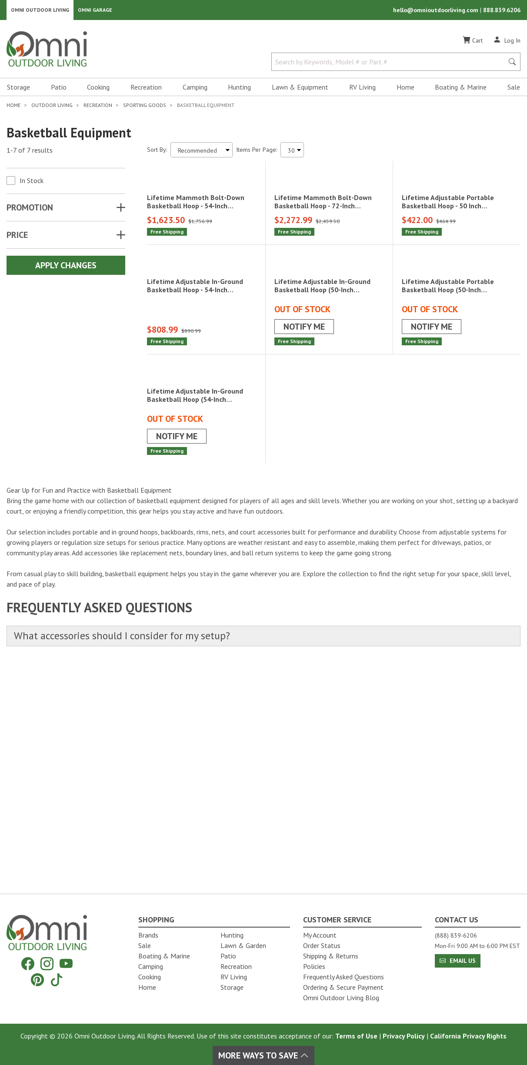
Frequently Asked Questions (343, 976)
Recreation (146, 89)
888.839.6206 (501, 11)
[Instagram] (46, 963)
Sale (513, 89)
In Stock (31, 183)
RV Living (362, 89)
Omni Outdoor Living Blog (341, 997)
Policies (314, 966)
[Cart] (473, 43)
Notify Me (304, 475)
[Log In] (506, 42)
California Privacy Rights (468, 1036)
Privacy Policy (404, 1036)
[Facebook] (27, 963)
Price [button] (17, 237)
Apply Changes (66, 268)
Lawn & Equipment (300, 89)
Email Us (458, 961)
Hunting (239, 89)
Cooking (98, 89)
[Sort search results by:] (201, 152)
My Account (320, 935)
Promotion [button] (30, 210)
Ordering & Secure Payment (343, 987)
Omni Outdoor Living (40, 11)
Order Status (321, 945)
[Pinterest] (37, 979)
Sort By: (157, 152)
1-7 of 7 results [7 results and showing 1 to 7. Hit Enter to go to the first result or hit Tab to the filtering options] (30, 152)
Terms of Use (356, 1036)
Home (405, 89)
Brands (148, 935)
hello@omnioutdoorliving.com (436, 11)
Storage (18, 89)
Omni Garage (95, 11)
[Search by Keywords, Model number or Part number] (390, 64)
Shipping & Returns (330, 955)
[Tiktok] (56, 979)
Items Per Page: (256, 152)
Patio (59, 89)
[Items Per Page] (292, 152)
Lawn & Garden (243, 945)
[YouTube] (66, 963)
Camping (195, 89)
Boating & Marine (461, 89)
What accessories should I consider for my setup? (130, 858)
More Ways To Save (263, 1055)
